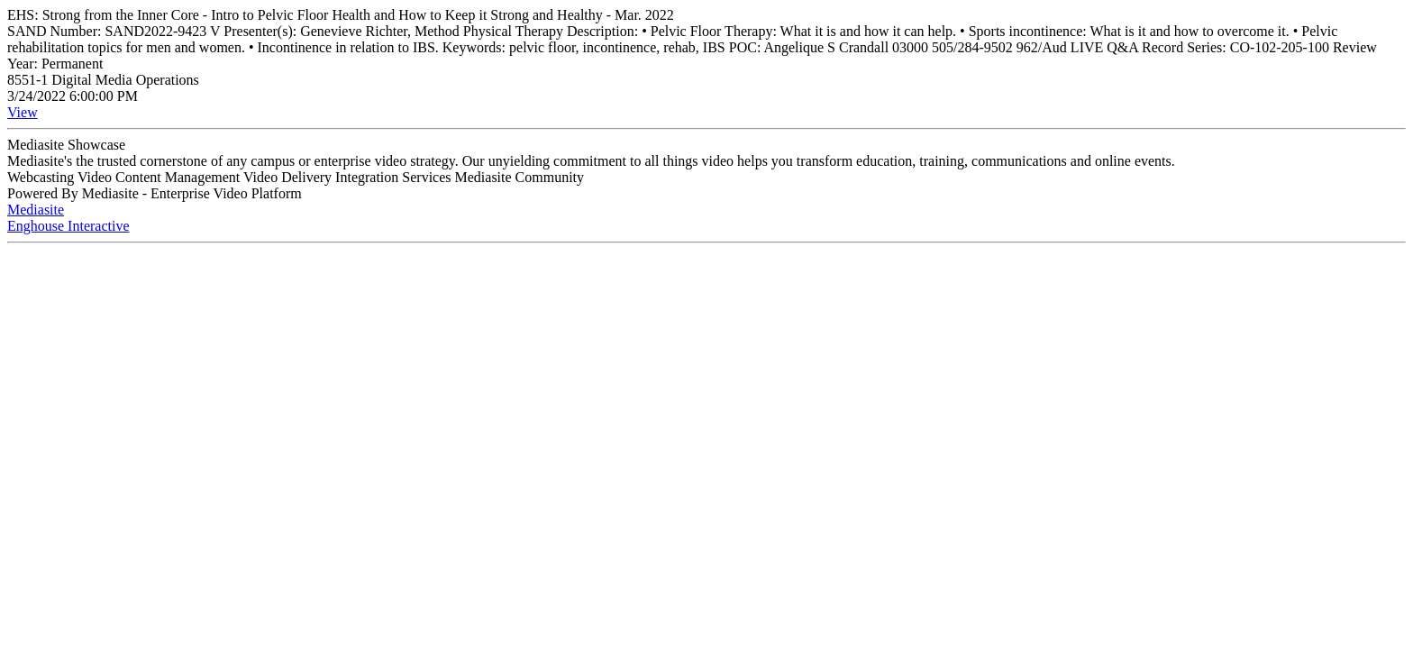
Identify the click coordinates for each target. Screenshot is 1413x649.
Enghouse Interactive (68, 225)
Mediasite (35, 209)
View (22, 112)
